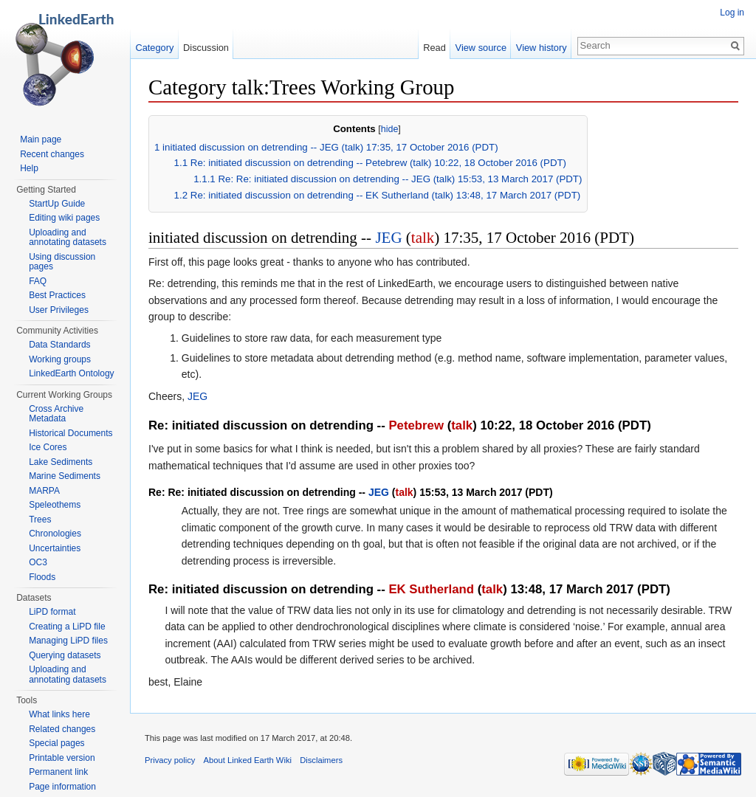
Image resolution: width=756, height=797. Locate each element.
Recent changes (52, 154)
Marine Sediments (64, 476)
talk (423, 237)
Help (29, 168)
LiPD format (52, 612)
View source (481, 47)
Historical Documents (70, 433)
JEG (388, 237)
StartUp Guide (57, 204)
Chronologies (55, 533)
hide (390, 129)
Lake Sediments (60, 462)
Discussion (206, 47)
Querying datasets (64, 655)
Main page (40, 139)
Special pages (56, 743)
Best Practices (57, 295)
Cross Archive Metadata (56, 414)
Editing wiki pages (64, 218)
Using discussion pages (62, 262)
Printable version (61, 758)
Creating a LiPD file (67, 626)
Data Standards (59, 344)
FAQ (38, 281)
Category (154, 47)
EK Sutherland (431, 589)
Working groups (60, 359)
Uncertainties (54, 548)
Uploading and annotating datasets (67, 237)
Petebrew (416, 425)
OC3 (38, 562)
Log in (732, 12)
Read (434, 47)
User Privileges (59, 310)
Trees (40, 519)
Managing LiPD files (68, 640)
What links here (59, 714)
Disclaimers (321, 760)
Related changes (62, 729)
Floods (42, 577)
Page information (62, 787)
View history (541, 47)
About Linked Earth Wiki (248, 760)
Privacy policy (170, 760)
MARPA (44, 491)
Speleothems (54, 505)
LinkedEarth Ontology (71, 373)
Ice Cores (47, 447)
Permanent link (58, 772)
